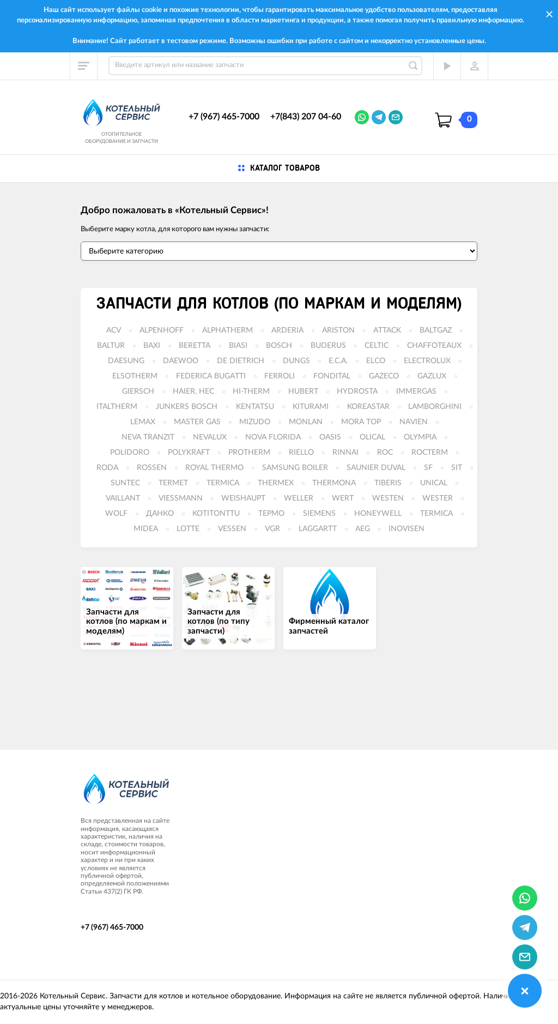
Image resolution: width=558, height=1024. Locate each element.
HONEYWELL (378, 513)
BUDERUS (328, 346)
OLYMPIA (420, 437)
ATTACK (387, 330)
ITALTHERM (116, 407)
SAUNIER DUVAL (376, 468)
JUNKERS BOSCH (186, 407)
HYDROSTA (357, 391)
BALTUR (111, 346)
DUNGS (296, 361)
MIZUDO (254, 422)
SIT (456, 468)
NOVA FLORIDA (273, 437)
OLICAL (372, 437)
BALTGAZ (436, 330)
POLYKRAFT (189, 452)
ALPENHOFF (162, 330)
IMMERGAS (416, 391)
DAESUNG (126, 361)
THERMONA (334, 483)
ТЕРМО (271, 513)
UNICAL (433, 483)
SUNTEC (125, 483)
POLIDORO (129, 452)
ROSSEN (152, 468)
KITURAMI (311, 407)
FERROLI (279, 376)
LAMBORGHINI (435, 407)
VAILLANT (123, 498)
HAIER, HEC (193, 391)
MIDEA (146, 529)
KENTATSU (255, 407)
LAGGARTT (318, 529)
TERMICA (223, 483)
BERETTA (194, 346)
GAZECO (384, 376)
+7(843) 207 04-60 (305, 116)
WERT (343, 498)
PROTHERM (249, 452)
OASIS (330, 437)
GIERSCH (138, 391)
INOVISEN (406, 529)
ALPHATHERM (227, 330)
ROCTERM (429, 452)
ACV (113, 330)
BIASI (238, 346)
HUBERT (303, 391)
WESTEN (388, 498)
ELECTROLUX (427, 361)
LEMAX (142, 422)
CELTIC (377, 346)
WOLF (116, 513)
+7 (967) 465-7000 (224, 116)
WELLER (298, 498)
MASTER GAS (197, 422)
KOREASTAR (368, 407)
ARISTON (338, 330)
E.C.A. (338, 361)
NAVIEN (413, 422)
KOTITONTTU (216, 513)
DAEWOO (180, 361)
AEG (362, 529)
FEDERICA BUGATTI (211, 376)
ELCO (375, 361)
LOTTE (188, 529)
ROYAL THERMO (214, 468)
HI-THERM (251, 391)
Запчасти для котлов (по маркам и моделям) (279, 304)
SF (428, 468)
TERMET (173, 483)
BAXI (151, 346)
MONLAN (306, 422)
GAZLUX (431, 376)
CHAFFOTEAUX (434, 346)
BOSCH (279, 346)
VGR (272, 529)
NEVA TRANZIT (148, 437)
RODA (107, 468)
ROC (385, 452)
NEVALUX (210, 437)
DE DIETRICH (240, 361)
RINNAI (345, 452)
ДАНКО (160, 513)
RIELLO (301, 452)
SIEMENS (319, 513)
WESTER (437, 498)
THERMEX (276, 483)
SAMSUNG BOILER (295, 468)
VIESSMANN (181, 498)
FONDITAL (331, 376)
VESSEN (232, 529)
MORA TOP (361, 422)
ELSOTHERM (134, 376)
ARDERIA (287, 330)
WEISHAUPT (243, 498)
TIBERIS (388, 483)
